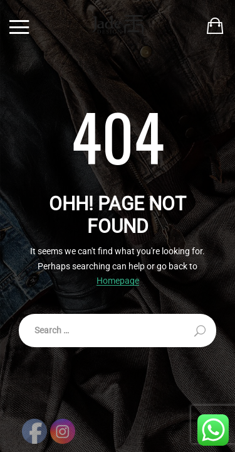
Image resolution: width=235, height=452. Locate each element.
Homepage (118, 281)
